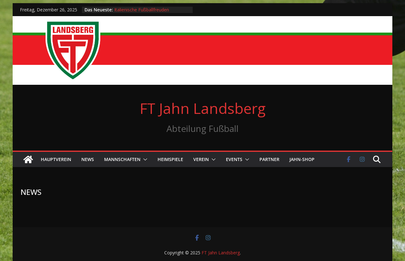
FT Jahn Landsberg (202, 108)
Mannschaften (122, 159)
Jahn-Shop (302, 159)
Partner (269, 159)
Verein (201, 159)
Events (234, 159)
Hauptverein (56, 159)
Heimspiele (170, 159)
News (87, 159)
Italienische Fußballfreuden (141, 10)
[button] (143, 159)
